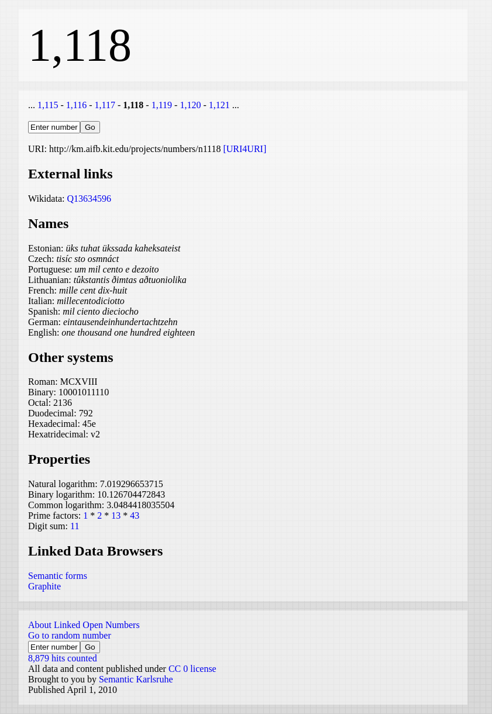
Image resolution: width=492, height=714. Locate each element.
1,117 (104, 105)
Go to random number (69, 635)
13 (116, 515)
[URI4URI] (244, 149)
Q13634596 (89, 198)
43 (134, 515)
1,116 (76, 105)
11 (74, 526)
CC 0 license (192, 669)
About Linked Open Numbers (84, 625)
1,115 (47, 105)
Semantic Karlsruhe (136, 679)
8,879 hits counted (62, 658)
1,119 (162, 105)
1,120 (190, 105)
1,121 (219, 105)
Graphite (44, 586)
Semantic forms (57, 576)
